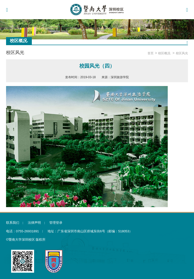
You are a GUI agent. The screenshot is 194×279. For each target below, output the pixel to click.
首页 (151, 53)
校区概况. (164, 53)
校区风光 (182, 53)
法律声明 (34, 223)
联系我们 (12, 223)
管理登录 (55, 223)
